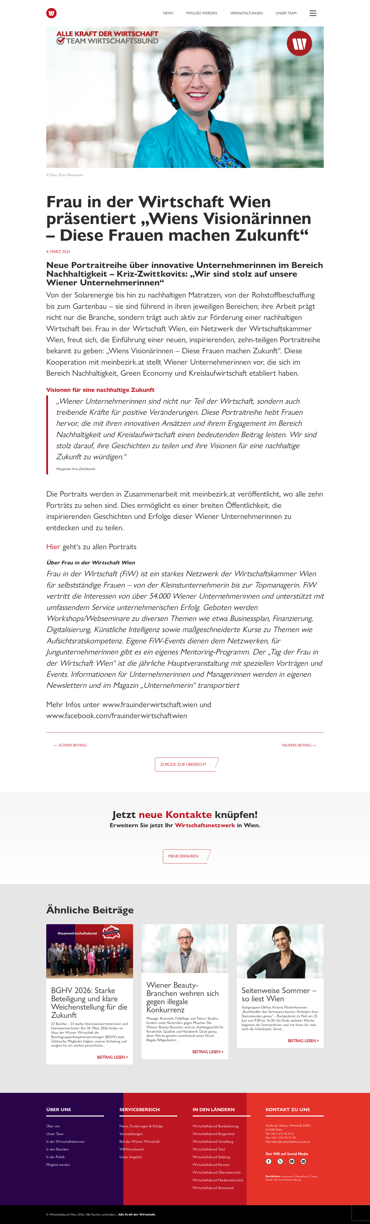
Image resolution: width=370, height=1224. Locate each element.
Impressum (287, 1176)
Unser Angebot (130, 1157)
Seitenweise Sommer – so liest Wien (279, 994)
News (168, 13)
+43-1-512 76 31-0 (281, 1134)
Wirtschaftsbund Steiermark (213, 1188)
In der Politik (55, 1157)
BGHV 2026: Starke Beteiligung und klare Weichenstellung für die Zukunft (89, 1002)
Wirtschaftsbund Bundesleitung (215, 1126)
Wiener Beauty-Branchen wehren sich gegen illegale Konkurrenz (182, 997)
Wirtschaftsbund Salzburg (211, 1157)
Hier (53, 546)
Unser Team (286, 13)
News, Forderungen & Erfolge (141, 1126)
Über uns (53, 1126)
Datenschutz (301, 1176)
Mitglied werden (201, 13)
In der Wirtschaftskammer (65, 1142)
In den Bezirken (57, 1149)
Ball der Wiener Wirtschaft (139, 1142)
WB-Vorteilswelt (131, 1149)
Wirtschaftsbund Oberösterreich (217, 1173)
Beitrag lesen (111, 1057)
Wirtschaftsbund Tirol (209, 1149)
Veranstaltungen (246, 13)
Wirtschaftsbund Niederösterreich (218, 1180)
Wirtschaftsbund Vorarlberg (213, 1142)
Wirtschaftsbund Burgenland (213, 1134)
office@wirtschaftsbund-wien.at (291, 1142)
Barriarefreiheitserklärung (288, 1179)
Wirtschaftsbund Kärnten (211, 1165)
